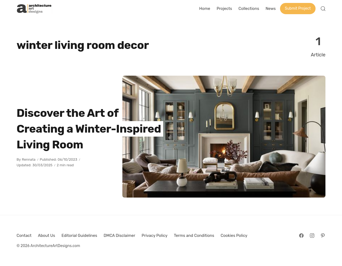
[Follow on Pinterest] (323, 235)
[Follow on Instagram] (312, 235)
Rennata (29, 159)
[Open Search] (323, 8)
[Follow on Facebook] (301, 235)
